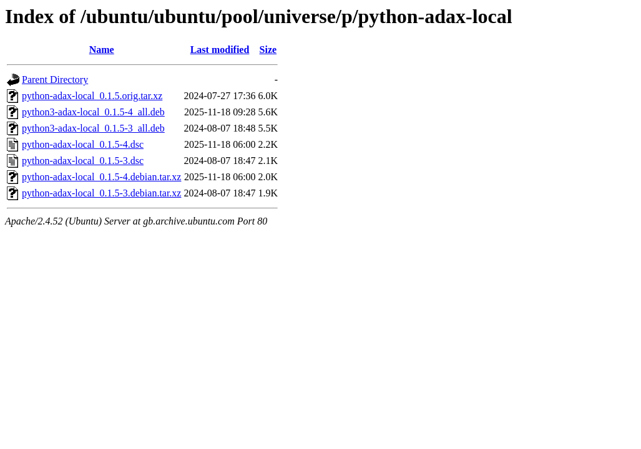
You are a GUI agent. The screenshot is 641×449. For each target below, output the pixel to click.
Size (268, 49)
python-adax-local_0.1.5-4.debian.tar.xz (101, 176)
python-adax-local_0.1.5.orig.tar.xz (92, 95)
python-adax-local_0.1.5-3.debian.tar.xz (101, 193)
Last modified (220, 49)
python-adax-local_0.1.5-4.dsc (83, 144)
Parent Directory (55, 79)
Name (101, 49)
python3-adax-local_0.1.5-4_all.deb (93, 112)
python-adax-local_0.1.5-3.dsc (83, 160)
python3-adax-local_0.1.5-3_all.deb (93, 128)
